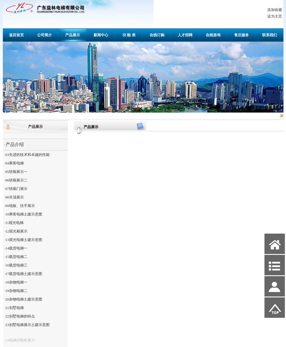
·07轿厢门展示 (16, 189)
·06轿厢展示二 (16, 180)
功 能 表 (128, 35)
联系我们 (269, 35)
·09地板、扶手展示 (20, 206)
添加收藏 (274, 10)
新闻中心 (101, 35)
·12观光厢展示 (16, 231)
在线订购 (157, 35)
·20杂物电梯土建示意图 (23, 299)
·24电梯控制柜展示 (20, 343)
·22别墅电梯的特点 (20, 316)
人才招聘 (185, 35)
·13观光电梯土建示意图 (23, 240)
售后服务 (241, 35)
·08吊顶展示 (14, 197)
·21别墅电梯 (14, 308)
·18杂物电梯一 (16, 282)
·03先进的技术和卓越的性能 (27, 155)
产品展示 (72, 35)
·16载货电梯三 (16, 265)
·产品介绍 (14, 144)
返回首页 (16, 35)
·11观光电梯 (14, 223)
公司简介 (44, 35)
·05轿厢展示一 (16, 172)
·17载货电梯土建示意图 (23, 274)
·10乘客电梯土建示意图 (23, 214)
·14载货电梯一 (16, 248)
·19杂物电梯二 (16, 291)
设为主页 (274, 16)
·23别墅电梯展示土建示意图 (27, 325)
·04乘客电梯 (14, 163)
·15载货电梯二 (16, 257)
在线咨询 (213, 35)
